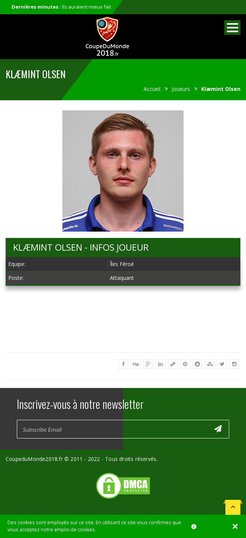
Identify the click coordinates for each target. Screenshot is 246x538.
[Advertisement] (123, 347)
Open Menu (232, 27)
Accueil (152, 88)
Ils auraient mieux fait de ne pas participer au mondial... (61, 10)
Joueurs (181, 88)
